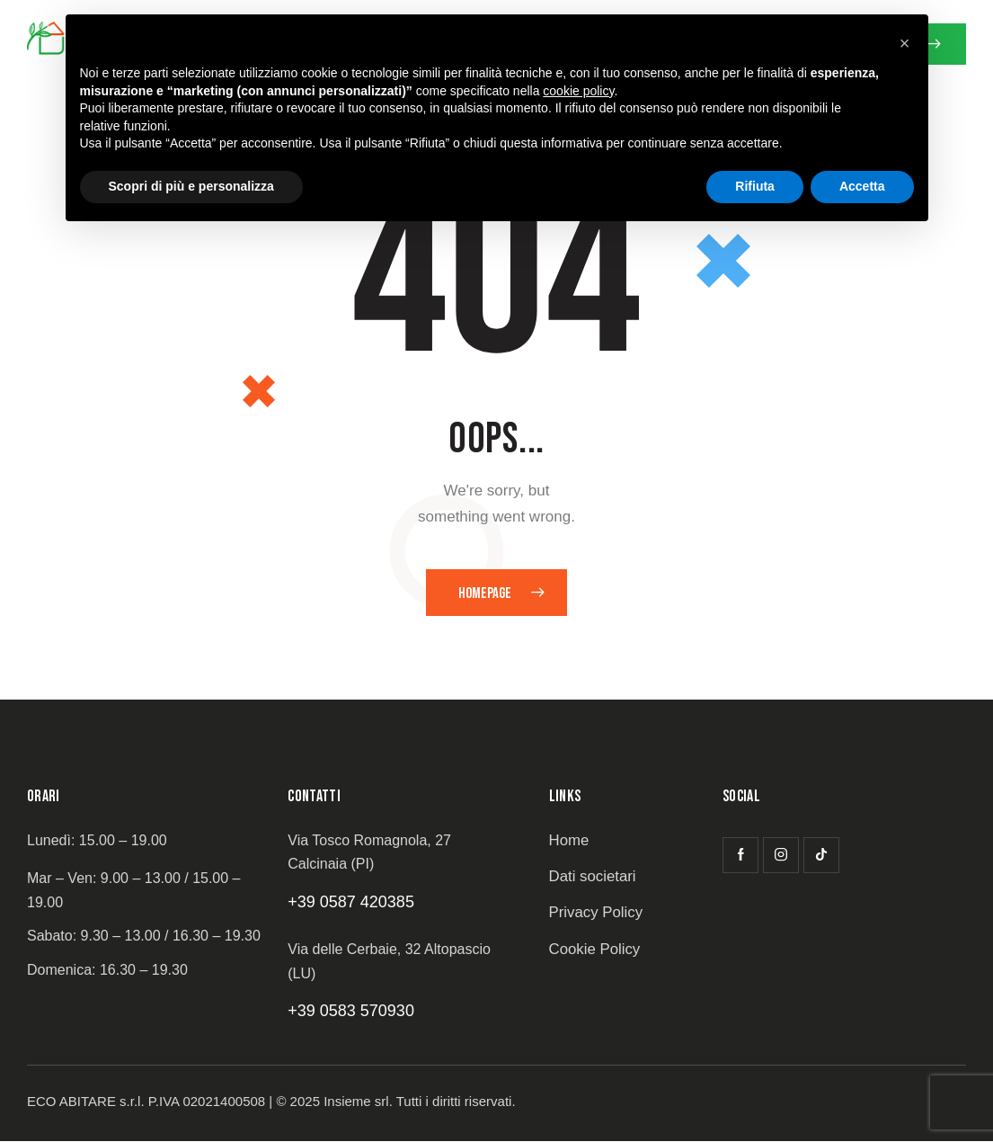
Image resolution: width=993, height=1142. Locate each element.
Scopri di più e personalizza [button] (191, 186)
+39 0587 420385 (351, 902)
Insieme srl (356, 1102)
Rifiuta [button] (755, 186)
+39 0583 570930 (351, 1012)
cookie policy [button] (578, 91)
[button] (905, 43)
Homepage (484, 593)
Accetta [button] (862, 186)
